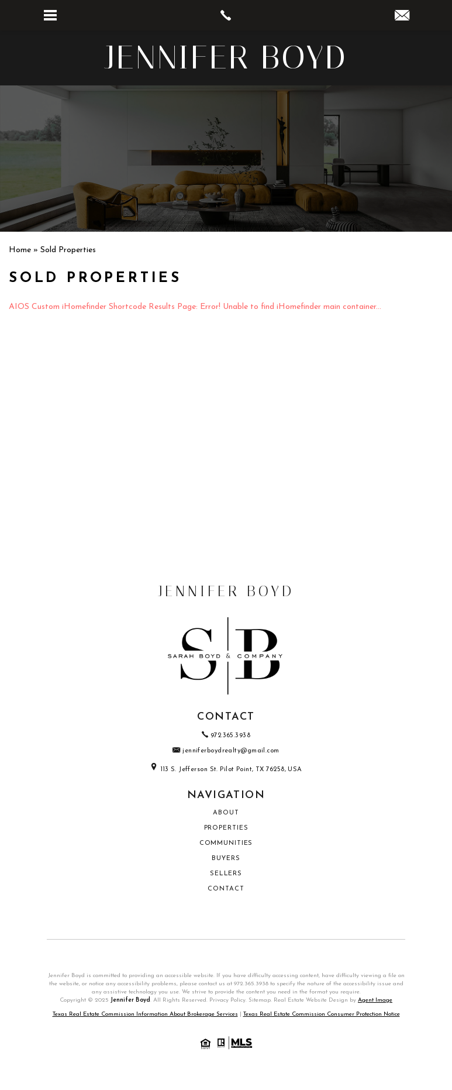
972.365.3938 (251, 984)
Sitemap (260, 1000)
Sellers (226, 874)
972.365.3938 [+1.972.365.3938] (226, 736)
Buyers (226, 858)
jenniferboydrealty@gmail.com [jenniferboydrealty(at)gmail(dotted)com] (225, 751)
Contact (226, 889)
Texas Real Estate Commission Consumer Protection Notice (321, 1014)
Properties (226, 828)
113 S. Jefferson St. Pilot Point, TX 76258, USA (226, 769)
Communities (226, 843)
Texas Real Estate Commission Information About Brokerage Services (145, 1014)
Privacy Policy (227, 1000)
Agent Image (375, 1000)
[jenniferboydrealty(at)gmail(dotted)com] (402, 17)
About (226, 813)
